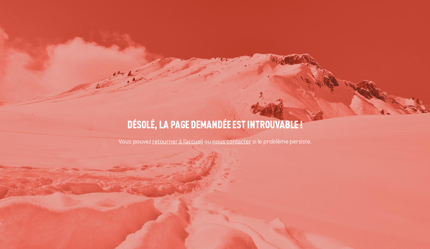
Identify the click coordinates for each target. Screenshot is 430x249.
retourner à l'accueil (177, 141)
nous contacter (231, 141)
